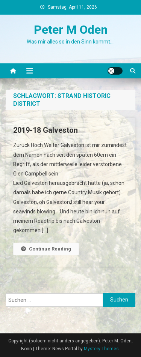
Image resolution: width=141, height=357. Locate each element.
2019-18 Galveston (45, 130)
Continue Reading (46, 249)
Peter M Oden (71, 29)
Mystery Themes (101, 348)
